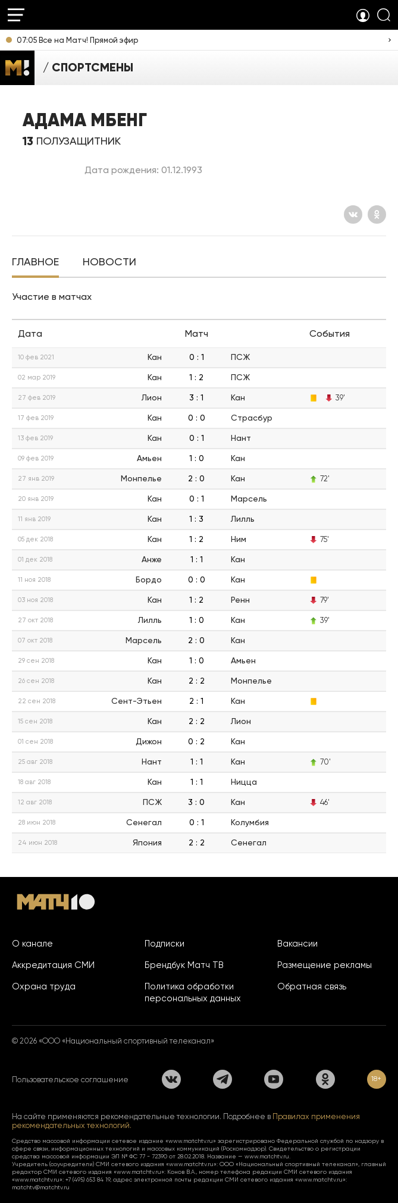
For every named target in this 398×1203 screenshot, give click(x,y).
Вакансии (297, 943)
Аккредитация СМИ (53, 965)
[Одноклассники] (377, 214)
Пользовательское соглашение (70, 1079)
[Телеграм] (222, 1079)
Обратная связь (311, 986)
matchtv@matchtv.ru (41, 1187)
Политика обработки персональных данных (193, 992)
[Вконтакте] (353, 214)
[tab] (35, 263)
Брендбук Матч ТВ (184, 965)
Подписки (164, 943)
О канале (32, 943)
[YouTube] (273, 1079)
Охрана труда (44, 986)
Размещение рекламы (324, 965)
